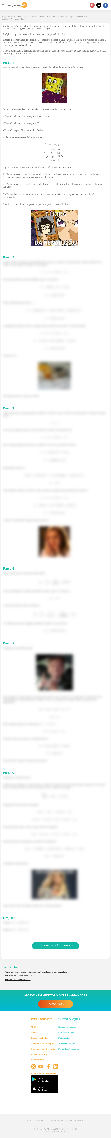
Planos (69, 1120)
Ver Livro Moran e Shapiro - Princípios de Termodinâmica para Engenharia (36, 972)
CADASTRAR (55, 1003)
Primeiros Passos (66, 1032)
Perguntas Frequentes (68, 1049)
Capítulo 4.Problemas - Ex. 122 (14, 19)
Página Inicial (7, 17)
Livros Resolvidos (39, 1038)
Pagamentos (64, 1038)
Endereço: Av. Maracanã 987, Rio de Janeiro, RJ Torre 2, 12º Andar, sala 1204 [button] (55, 1130)
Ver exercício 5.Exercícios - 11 (17, 980)
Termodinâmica (21, 17)
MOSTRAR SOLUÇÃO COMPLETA (56, 945)
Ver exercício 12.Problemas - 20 (18, 976)
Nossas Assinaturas (67, 1027)
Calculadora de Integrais (42, 1043)
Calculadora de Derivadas (43, 1049)
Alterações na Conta (67, 1043)
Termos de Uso (56, 1120)
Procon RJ (79, 1120)
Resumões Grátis (39, 1054)
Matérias (35, 1027)
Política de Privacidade (37, 1120)
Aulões (34, 1032)
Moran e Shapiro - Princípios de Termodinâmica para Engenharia (58, 17)
